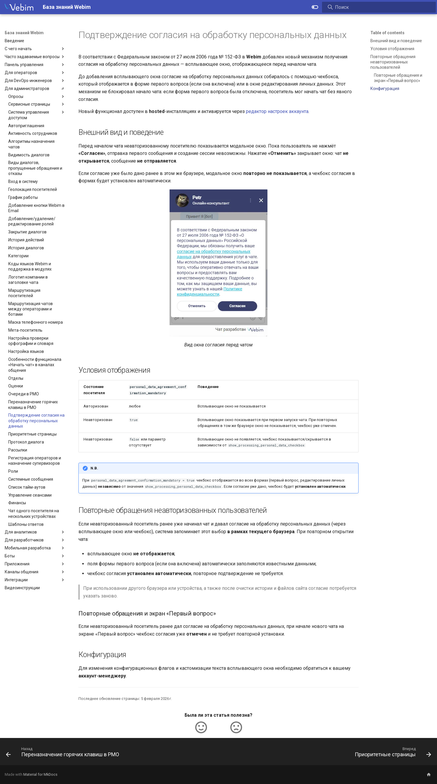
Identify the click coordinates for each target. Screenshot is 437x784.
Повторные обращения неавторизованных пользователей (392, 62)
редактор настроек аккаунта (277, 111)
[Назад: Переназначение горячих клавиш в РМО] (64, 753)
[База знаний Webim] (19, 7)
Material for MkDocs (40, 774)
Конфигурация (384, 88)
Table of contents (387, 32)
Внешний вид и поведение (396, 40)
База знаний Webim (24, 32)
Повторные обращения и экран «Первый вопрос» (398, 78)
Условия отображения (392, 48)
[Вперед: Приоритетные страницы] (391, 753)
